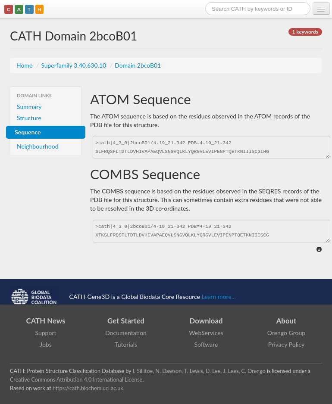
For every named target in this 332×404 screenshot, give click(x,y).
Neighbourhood (38, 146)
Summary (29, 106)
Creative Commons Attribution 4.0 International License (76, 379)
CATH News (46, 320)
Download (206, 320)
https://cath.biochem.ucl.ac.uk (88, 388)
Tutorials (126, 344)
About (286, 320)
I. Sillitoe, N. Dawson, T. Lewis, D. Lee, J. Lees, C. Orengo (199, 371)
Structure (29, 117)
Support (45, 332)
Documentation (126, 332)
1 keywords (305, 31)
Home (25, 65)
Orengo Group (286, 332)
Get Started (125, 320)
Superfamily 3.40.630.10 (74, 65)
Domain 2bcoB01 (138, 65)
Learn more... (219, 296)
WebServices (206, 332)
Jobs (46, 344)
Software (206, 344)
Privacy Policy (286, 344)
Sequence (28, 132)
